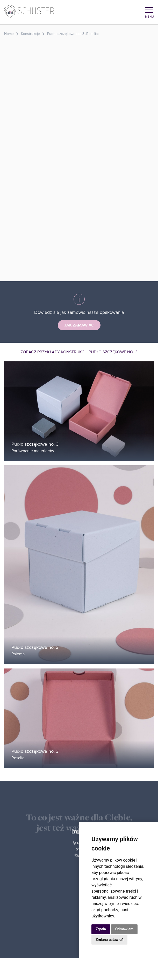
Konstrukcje (30, 34)
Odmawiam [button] (124, 929)
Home (9, 34)
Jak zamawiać (79, 325)
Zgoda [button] (101, 929)
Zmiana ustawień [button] (109, 940)
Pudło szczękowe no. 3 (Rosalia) (72, 34)
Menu (149, 16)
